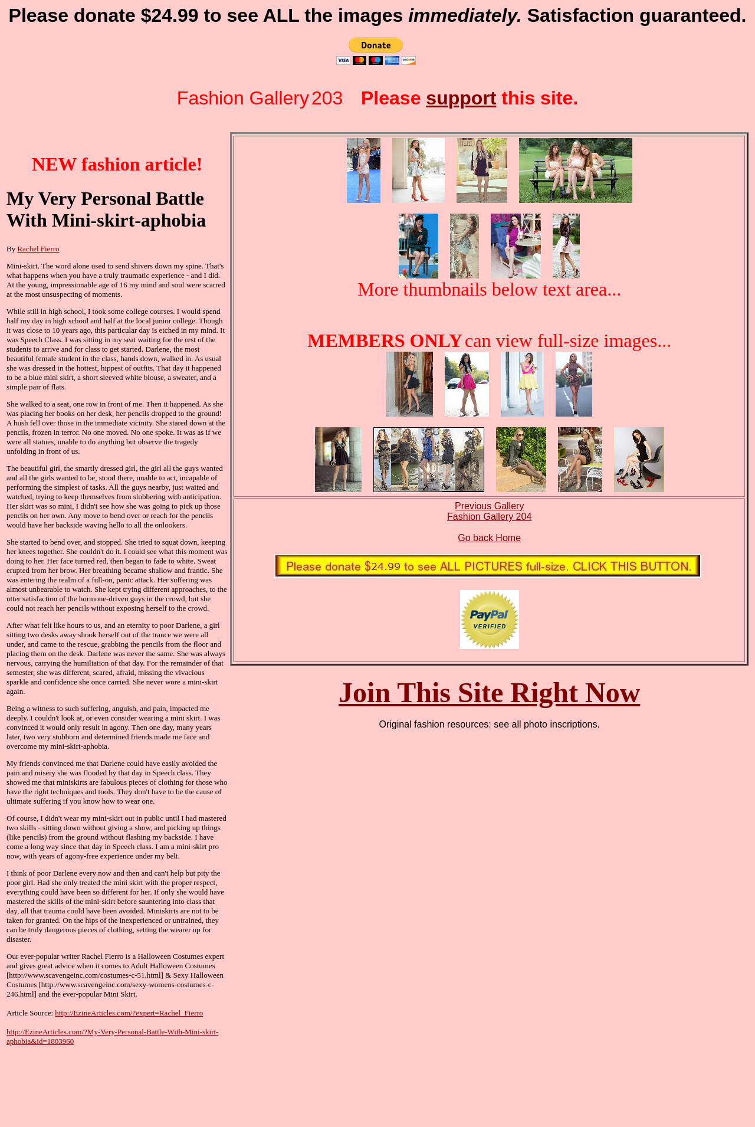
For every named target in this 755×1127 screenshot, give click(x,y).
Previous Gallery (489, 506)
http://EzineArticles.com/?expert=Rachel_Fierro (129, 1012)
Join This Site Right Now (489, 692)
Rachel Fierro (38, 248)
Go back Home (489, 538)
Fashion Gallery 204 (489, 517)
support (461, 98)
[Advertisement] (65, 1083)
